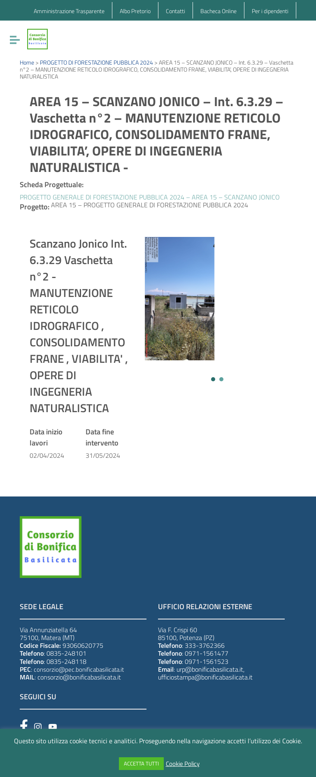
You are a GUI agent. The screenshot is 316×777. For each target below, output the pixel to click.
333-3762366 (205, 645)
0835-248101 (66, 653)
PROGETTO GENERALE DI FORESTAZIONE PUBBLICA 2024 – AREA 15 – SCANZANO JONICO (150, 197)
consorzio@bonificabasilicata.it (79, 677)
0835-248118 (66, 661)
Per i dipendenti (270, 11)
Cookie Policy (183, 764)
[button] (213, 379)
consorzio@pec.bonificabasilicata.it (79, 669)
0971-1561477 (206, 653)
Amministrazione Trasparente (69, 11)
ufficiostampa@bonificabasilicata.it (205, 677)
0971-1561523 (206, 661)
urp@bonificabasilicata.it (210, 669)
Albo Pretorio (135, 11)
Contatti (175, 11)
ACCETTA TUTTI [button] (141, 763)
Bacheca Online (218, 11)
